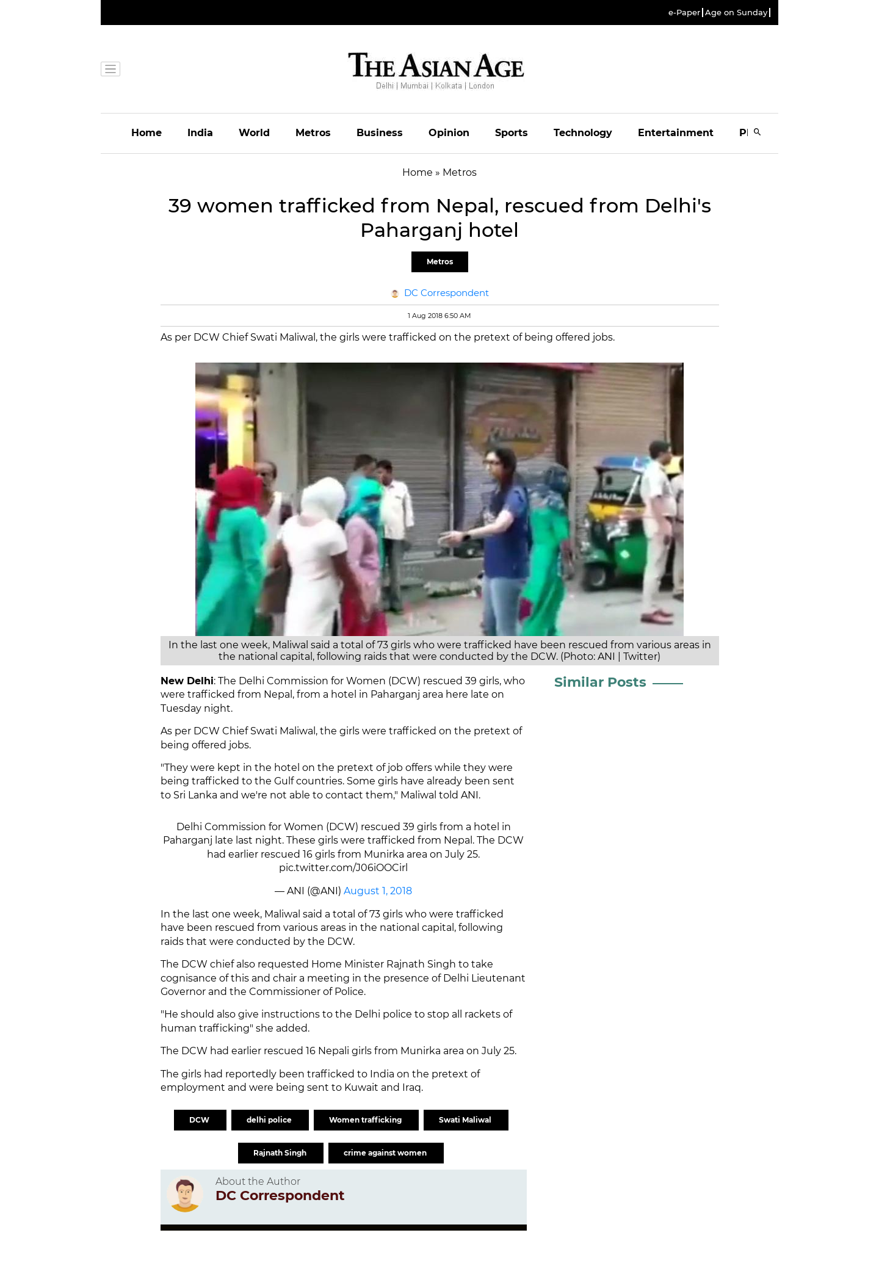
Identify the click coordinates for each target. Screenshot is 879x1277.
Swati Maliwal (466, 1119)
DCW (200, 1119)
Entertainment (676, 133)
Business (379, 133)
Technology (583, 133)
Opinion (449, 133)
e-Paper (684, 12)
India (200, 133)
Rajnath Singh (280, 1152)
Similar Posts (600, 682)
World (254, 133)
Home (146, 133)
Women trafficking (366, 1119)
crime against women (386, 1152)
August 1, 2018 (378, 891)
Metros (313, 133)
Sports (511, 133)
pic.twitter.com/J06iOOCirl (343, 868)
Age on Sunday (736, 12)
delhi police (270, 1119)
